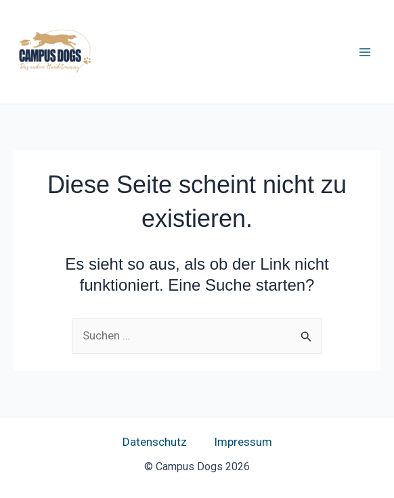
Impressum (243, 442)
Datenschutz (155, 442)
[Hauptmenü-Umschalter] (365, 52)
